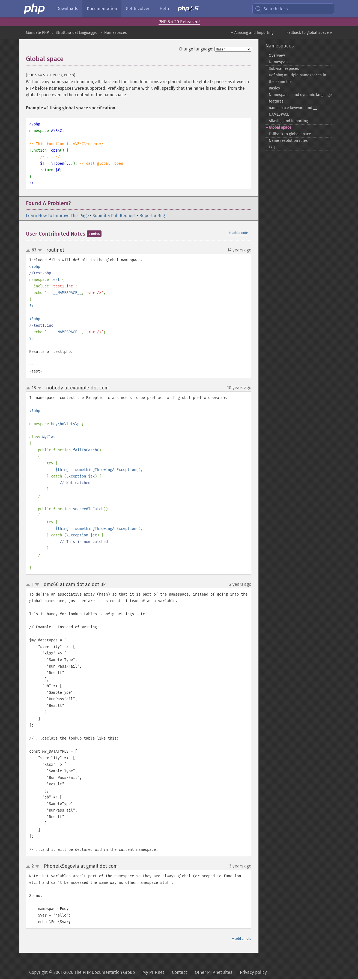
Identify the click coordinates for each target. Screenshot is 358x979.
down (40, 250)
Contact (179, 972)
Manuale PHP (37, 32)
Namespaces (115, 32)
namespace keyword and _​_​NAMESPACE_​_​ (293, 111)
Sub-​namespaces (284, 68)
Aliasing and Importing (288, 121)
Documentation (102, 8)
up (29, 251)
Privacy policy (253, 972)
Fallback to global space (290, 134)
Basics (274, 88)
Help (164, 8)
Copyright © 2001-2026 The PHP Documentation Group (82, 972)
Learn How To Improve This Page (57, 215)
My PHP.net (153, 972)
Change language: (196, 49)
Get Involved (138, 8)
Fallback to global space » (309, 32)
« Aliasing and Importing (252, 32)
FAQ (272, 147)
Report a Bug (152, 215)
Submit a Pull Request (114, 215)
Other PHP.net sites (213, 972)
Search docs (271, 8)
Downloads (67, 8)
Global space (280, 127)
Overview (277, 55)
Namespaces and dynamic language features (300, 98)
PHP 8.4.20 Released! (179, 21)
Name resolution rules (288, 140)
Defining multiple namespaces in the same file (297, 78)
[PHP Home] (35, 8)
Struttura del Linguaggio (76, 32)
